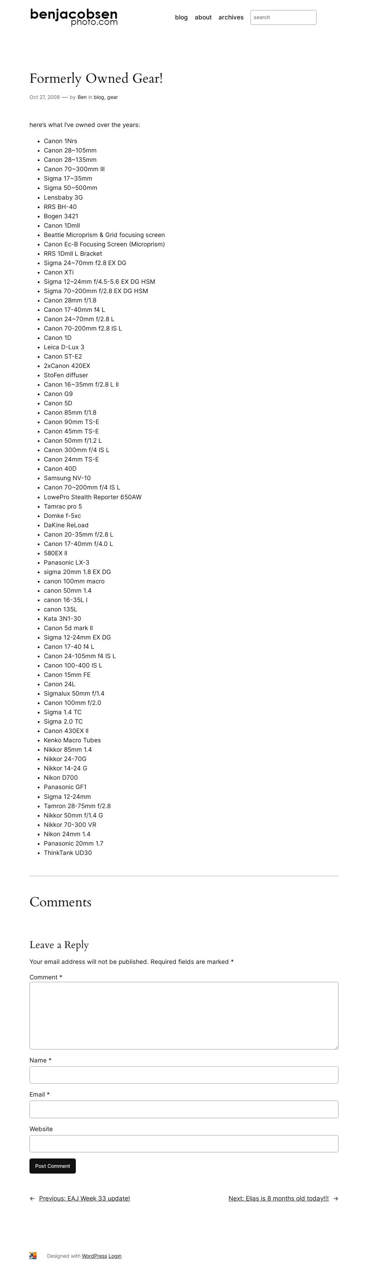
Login (115, 1256)
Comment (46, 977)
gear (112, 97)
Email (39, 1094)
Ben (82, 97)
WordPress (94, 1256)
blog (99, 97)
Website (41, 1129)
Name (40, 1060)
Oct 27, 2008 (44, 97)
